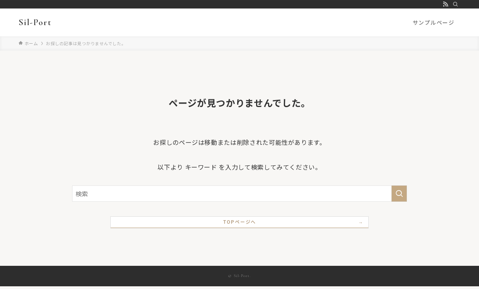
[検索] (455, 4)
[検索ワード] (239, 193)
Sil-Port (35, 22)
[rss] (445, 4)
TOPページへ (239, 224)
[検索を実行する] (399, 193)
